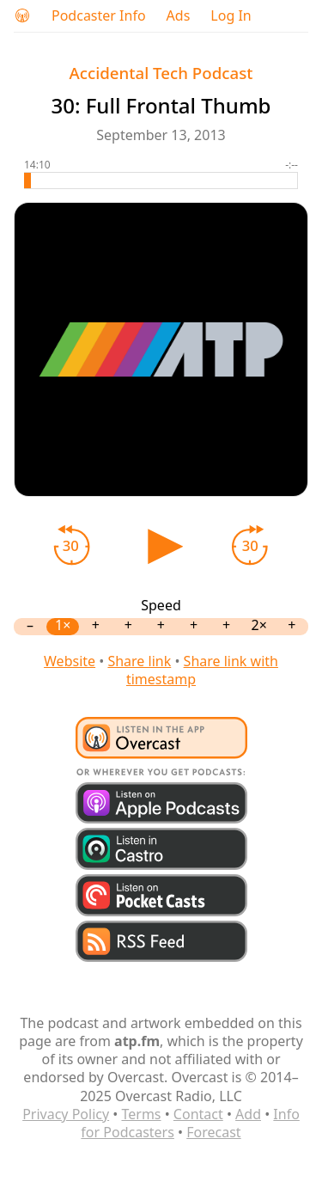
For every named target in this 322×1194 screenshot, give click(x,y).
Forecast (213, 1132)
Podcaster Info (99, 16)
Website (69, 661)
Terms (141, 1114)
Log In (230, 16)
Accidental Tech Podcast (161, 72)
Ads (179, 16)
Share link (139, 661)
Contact (198, 1114)
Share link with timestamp (202, 670)
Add (248, 1114)
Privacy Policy (65, 1114)
